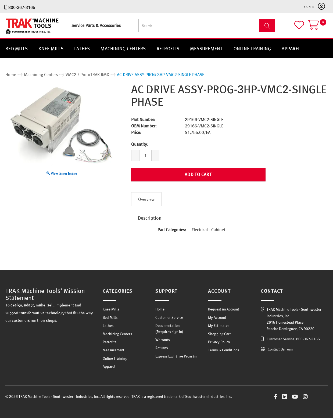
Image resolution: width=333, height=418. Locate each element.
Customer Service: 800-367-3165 (293, 339)
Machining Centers (123, 48)
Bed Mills (16, 48)
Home (159, 309)
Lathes (82, 48)
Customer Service (169, 317)
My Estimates (218, 325)
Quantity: (139, 144)
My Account (217, 317)
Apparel (291, 48)
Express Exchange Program (176, 356)
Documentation (167, 325)
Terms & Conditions (223, 350)
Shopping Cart (219, 334)
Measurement (206, 48)
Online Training (252, 48)
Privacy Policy (219, 342)
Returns (161, 348)
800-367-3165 (21, 7)
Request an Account (223, 309)
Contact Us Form (280, 349)
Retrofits (168, 48)
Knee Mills (50, 48)
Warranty (162, 340)
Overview (146, 199)
